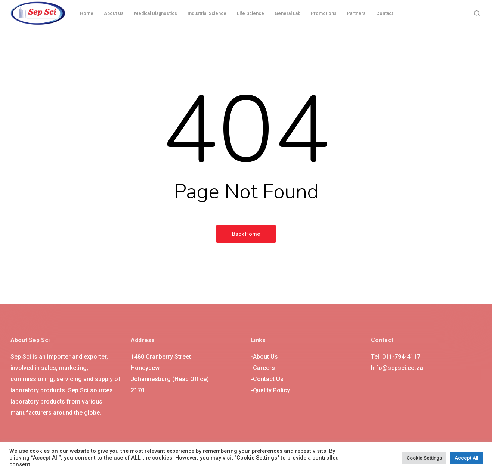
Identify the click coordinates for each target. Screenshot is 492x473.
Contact (384, 13)
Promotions (324, 13)
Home (86, 13)
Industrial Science (207, 13)
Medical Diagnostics (155, 13)
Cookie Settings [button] (424, 458)
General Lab (287, 13)
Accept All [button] (466, 458)
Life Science (250, 13)
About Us (114, 13)
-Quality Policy (270, 390)
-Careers (263, 367)
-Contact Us (267, 379)
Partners (356, 13)
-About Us (264, 356)
